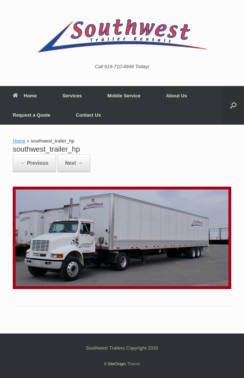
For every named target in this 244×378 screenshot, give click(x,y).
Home (25, 95)
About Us (176, 95)
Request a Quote (31, 115)
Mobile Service (124, 95)
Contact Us (88, 115)
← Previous (34, 163)
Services (72, 95)
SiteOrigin (116, 364)
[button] (233, 105)
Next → (74, 163)
